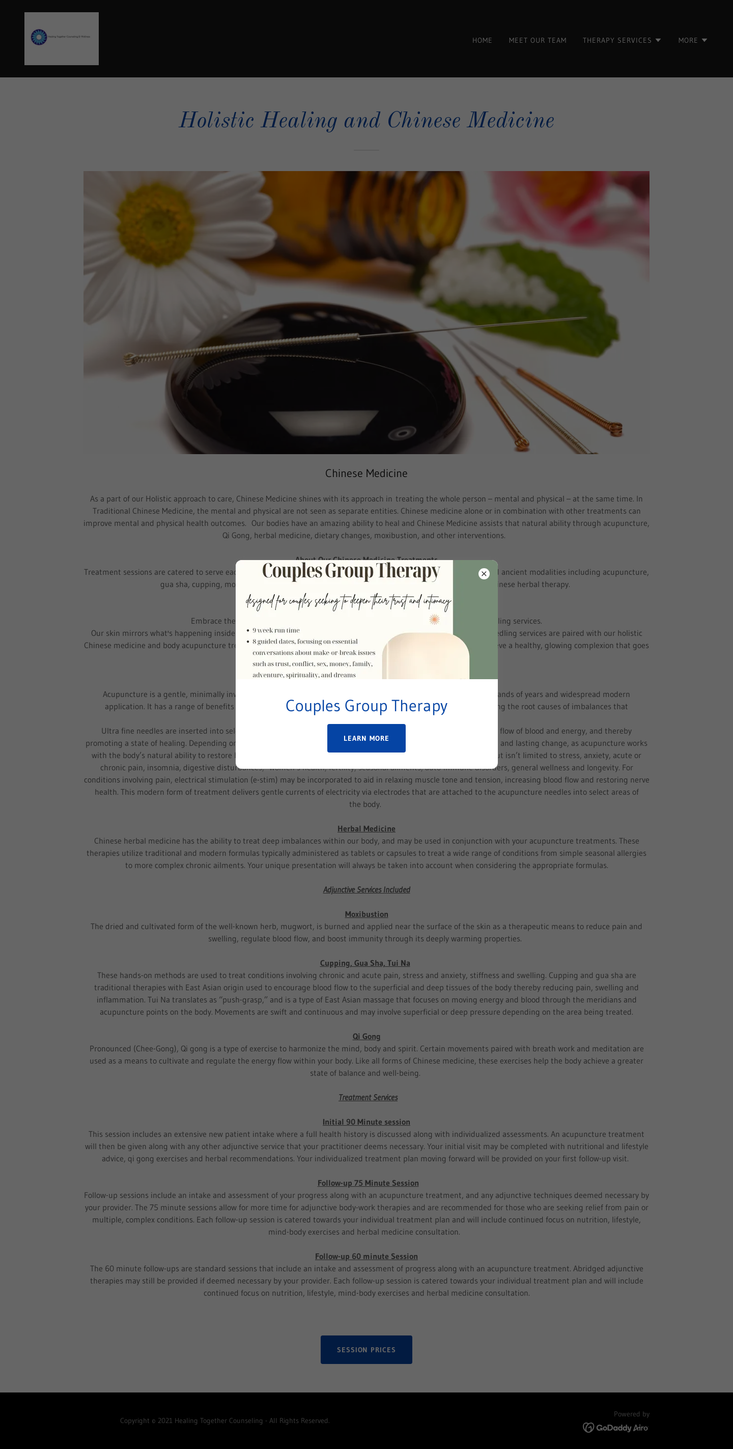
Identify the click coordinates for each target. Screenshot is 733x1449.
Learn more (366, 738)
